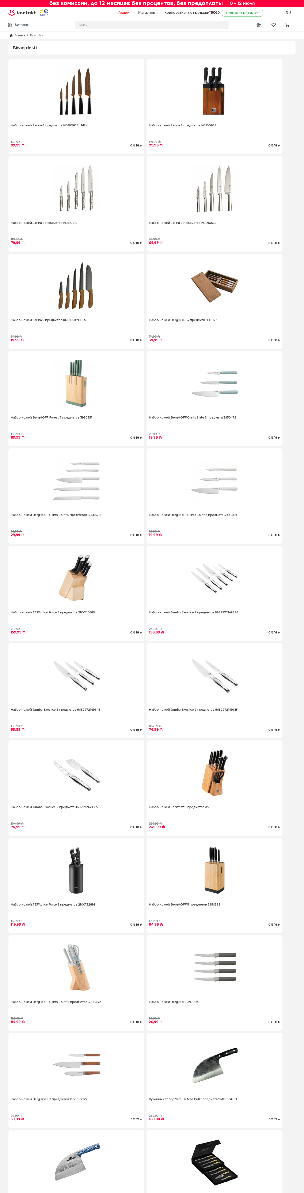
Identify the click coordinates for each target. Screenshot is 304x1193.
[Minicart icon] (290, 24)
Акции (117, 13)
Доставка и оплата (94, 1132)
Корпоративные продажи (180, 13)
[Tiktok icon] (268, 1151)
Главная (20, 35)
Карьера (15, 1138)
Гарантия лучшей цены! (170, 1152)
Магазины (140, 13)
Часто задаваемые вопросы (101, 1172)
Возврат (86, 1138)
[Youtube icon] (243, 1151)
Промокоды (161, 1138)
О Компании (18, 1132)
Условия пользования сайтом (102, 1152)
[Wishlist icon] (275, 24)
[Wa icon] (251, 1151)
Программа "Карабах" (24, 1145)
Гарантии (87, 1165)
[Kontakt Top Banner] (152, 3)
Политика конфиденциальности (105, 1159)
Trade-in (158, 1145)
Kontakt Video (18, 1152)
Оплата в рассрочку (95, 1145)
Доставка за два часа (168, 1132)
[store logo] (24, 12)
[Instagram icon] (234, 1151)
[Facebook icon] (226, 1151)
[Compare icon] (260, 24)
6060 (209, 13)
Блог (12, 1159)
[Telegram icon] (260, 1151)
